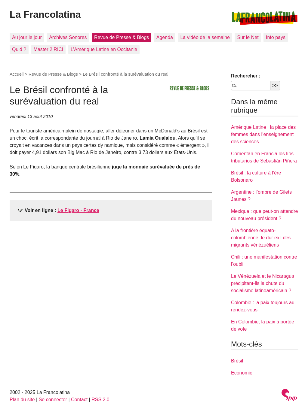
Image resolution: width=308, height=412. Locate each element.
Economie (241, 372)
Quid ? (19, 49)
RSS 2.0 (100, 399)
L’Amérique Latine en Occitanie (104, 49)
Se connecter (53, 399)
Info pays (275, 37)
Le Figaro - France (78, 210)
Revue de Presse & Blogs (121, 37)
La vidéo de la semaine (205, 37)
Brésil (237, 360)
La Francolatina (45, 14)
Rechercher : (245, 75)
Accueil (16, 74)
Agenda (164, 37)
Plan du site (22, 399)
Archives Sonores (68, 37)
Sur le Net (247, 37)
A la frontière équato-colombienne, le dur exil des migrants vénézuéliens (261, 237)
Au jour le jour (27, 37)
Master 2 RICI (48, 49)
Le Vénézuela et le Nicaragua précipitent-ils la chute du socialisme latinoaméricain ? (262, 283)
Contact (79, 399)
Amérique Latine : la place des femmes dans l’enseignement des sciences (263, 134)
